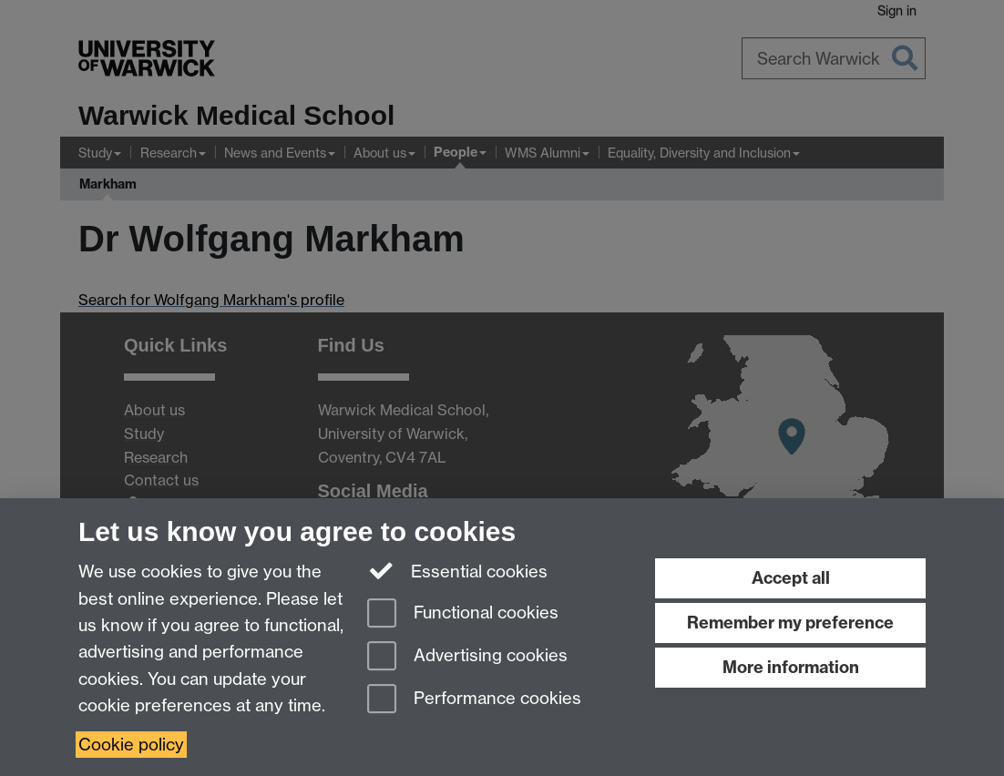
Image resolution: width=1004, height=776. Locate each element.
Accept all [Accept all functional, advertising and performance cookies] (791, 577)
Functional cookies (462, 614)
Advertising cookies (467, 657)
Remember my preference (790, 622)
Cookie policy (131, 744)
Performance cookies (474, 700)
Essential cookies (457, 570)
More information (790, 667)
